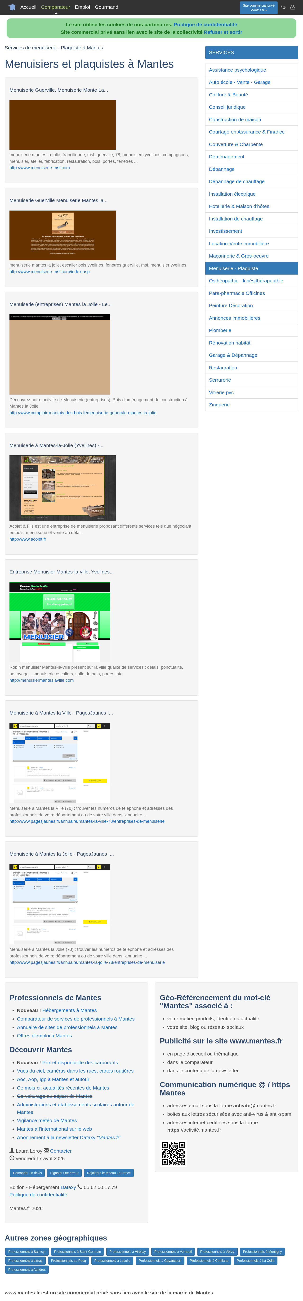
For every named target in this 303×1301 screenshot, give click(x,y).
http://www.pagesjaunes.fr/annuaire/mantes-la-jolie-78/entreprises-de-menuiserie (87, 962)
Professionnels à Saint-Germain (77, 1252)
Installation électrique (232, 194)
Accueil (28, 7)
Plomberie (220, 330)
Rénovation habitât (229, 342)
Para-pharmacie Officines (237, 293)
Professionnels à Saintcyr (27, 1252)
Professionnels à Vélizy (217, 1252)
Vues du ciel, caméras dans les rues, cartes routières (75, 1070)
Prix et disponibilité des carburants (80, 1062)
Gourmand (106, 7)
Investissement (225, 231)
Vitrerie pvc (221, 392)
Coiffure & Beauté (228, 94)
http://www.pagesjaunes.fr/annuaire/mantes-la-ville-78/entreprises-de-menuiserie (87, 821)
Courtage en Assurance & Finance (247, 131)
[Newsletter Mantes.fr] (283, 7)
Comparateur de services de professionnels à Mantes (76, 1018)
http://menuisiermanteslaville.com (41, 680)
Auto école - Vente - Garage (240, 82)
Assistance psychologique (237, 70)
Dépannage (222, 169)
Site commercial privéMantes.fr (259, 8)
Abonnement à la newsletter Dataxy (69, 1137)
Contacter (61, 1151)
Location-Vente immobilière (239, 243)
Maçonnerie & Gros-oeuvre (239, 255)
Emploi (82, 7)
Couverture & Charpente (236, 144)
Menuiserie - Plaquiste (233, 268)
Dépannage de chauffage (237, 181)
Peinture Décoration (231, 305)
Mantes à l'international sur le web (54, 1129)
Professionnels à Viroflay (127, 1252)
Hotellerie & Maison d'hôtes (239, 206)
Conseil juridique (227, 107)
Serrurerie (220, 380)
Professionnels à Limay (25, 1260)
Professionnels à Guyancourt (160, 1260)
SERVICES (221, 52)
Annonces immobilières (234, 318)
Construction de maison (235, 119)
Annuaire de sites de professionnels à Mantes (67, 1027)
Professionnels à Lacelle (112, 1260)
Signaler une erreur (64, 1173)
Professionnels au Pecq (68, 1260)
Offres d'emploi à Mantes (44, 1035)
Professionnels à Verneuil (173, 1252)
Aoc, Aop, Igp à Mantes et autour (53, 1079)
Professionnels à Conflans (209, 1260)
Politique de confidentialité (205, 24)
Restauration (223, 367)
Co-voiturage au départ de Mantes (55, 1096)
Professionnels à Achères (27, 1269)
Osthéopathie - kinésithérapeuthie (246, 280)
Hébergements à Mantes (69, 1010)
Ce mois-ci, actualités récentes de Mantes (63, 1087)
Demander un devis (27, 1173)
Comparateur (55, 7)
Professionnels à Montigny (262, 1252)
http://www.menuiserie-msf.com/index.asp (49, 271)
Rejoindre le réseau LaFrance (109, 1173)
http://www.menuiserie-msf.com (39, 167)
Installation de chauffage (236, 218)
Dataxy (68, 1187)
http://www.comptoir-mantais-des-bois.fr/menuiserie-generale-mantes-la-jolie (82, 412)
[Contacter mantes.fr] (292, 7)
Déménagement (226, 156)
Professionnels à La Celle (255, 1260)
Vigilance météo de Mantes (47, 1120)
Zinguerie (219, 404)
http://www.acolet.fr (27, 539)
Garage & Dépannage (233, 355)
